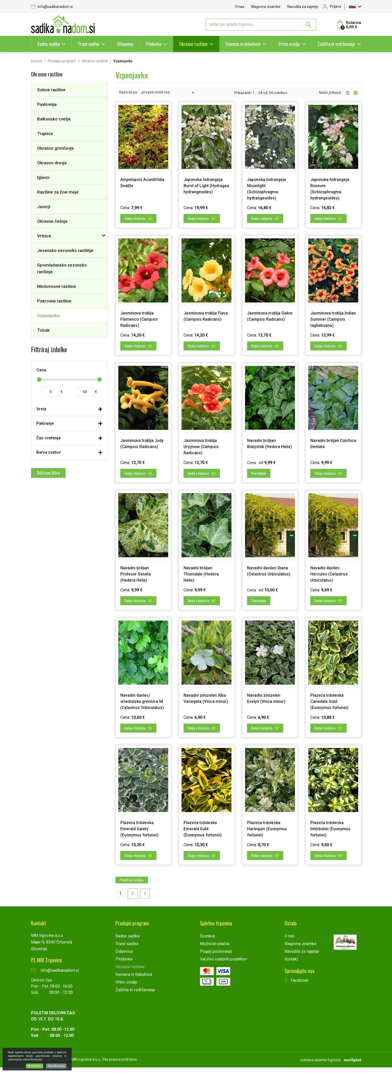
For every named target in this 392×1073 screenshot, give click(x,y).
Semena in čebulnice (243, 44)
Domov (37, 61)
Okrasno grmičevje (55, 148)
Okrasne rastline (193, 44)
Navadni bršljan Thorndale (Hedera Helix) (203, 577)
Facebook (296, 986)
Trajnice (45, 133)
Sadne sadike (48, 44)
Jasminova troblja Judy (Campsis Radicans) (138, 450)
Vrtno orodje (289, 44)
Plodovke (153, 44)
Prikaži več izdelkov (132, 886)
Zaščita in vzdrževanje (336, 44)
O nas (239, 7)
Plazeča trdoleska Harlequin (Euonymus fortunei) (269, 836)
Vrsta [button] (41, 409)
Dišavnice (125, 44)
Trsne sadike (88, 44)
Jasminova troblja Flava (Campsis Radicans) (202, 318)
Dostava (207, 942)
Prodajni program (62, 61)
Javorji (43, 206)
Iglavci (43, 177)
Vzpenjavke (48, 315)
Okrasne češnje (52, 221)
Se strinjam (34, 1066)
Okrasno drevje (52, 162)
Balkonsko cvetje (54, 119)
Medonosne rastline (56, 286)
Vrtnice (44, 235)
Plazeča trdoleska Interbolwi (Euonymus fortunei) (332, 836)
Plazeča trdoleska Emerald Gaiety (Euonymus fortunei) (141, 836)
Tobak (43, 330)
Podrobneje (261, 476)
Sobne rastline (51, 89)
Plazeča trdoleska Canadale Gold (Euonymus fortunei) (331, 703)
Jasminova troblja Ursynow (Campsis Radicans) (203, 450)
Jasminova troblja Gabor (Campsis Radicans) (265, 318)
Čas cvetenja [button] (48, 438)
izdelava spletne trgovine (320, 1066)
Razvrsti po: (128, 92)
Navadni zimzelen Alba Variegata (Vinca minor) (206, 703)
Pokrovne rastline (54, 300)
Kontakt (291, 965)
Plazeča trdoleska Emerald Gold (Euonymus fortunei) (205, 836)
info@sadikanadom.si (52, 7)
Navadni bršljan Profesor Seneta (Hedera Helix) (137, 577)
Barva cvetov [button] (48, 452)
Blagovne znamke (265, 7)
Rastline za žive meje (58, 192)
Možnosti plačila (214, 949)
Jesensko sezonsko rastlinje (65, 250)
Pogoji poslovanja (216, 957)
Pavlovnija (47, 104)
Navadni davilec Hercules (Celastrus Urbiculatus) (330, 577)
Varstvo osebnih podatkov (223, 965)
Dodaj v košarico (140, 217)
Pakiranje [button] (45, 423)
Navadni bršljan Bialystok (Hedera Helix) (265, 450)
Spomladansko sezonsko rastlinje (62, 268)
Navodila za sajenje (302, 7)
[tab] (69, 410)
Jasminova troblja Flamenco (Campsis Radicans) (140, 318)
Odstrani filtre (48, 473)
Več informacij (56, 1066)
